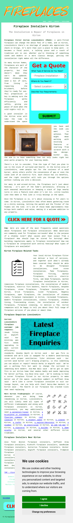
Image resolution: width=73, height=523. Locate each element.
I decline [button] (44, 505)
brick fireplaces (24, 292)
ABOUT (50, 21)
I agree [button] (43, 499)
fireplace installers (15, 407)
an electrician (31, 425)
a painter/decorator (44, 422)
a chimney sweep (34, 420)
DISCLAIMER (65, 21)
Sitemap (6, 498)
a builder (43, 428)
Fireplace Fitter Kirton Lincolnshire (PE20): (28, 40)
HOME (44, 21)
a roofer (17, 422)
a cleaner (60, 420)
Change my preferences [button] (43, 512)
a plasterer (19, 428)
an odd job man (58, 425)
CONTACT (56, 21)
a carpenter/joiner (19, 412)
